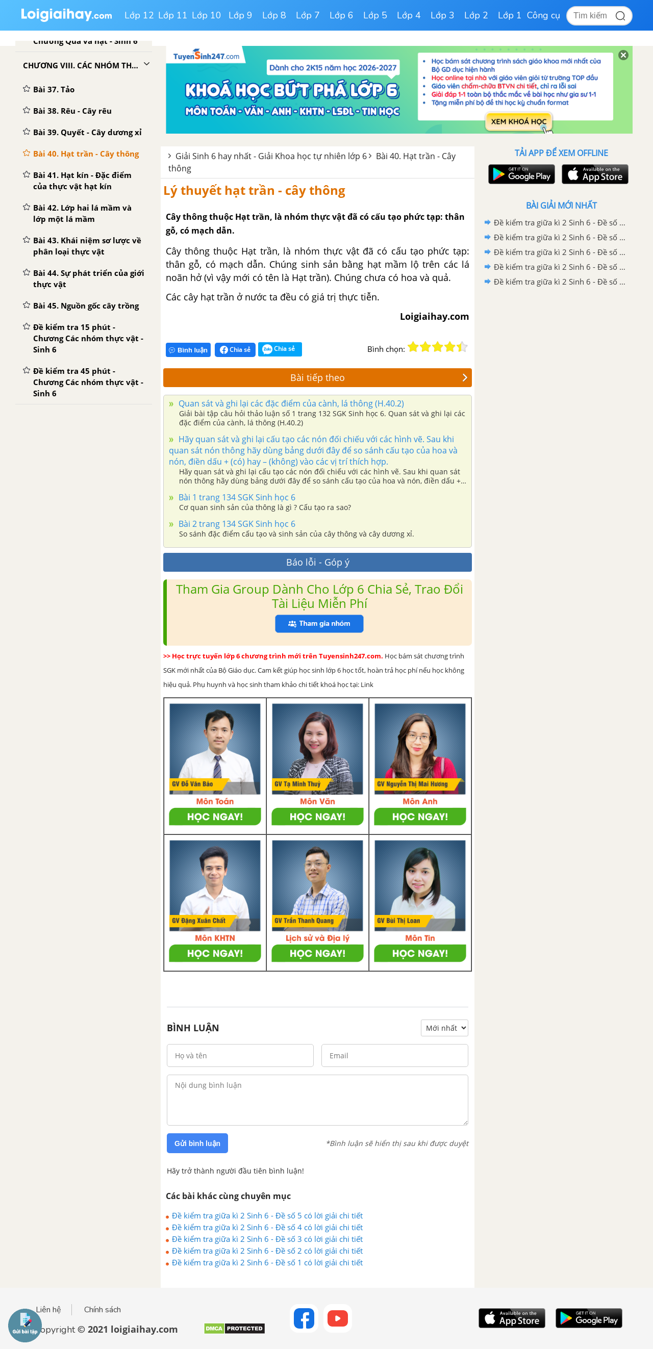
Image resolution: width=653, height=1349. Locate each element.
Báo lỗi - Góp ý (317, 562)
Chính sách (102, 1309)
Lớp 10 (206, 15)
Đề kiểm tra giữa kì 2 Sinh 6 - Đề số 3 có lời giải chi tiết (267, 1239)
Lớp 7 (308, 15)
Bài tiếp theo (379, 377)
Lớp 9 (241, 15)
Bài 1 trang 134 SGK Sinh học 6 (236, 497)
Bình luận (188, 350)
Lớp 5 (375, 15)
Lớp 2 (476, 15)
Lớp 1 (510, 15)
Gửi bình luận (197, 1143)
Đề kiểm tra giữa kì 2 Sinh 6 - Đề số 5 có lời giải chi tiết (267, 1215)
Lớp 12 (139, 15)
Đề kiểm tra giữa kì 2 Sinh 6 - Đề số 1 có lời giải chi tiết (267, 1262)
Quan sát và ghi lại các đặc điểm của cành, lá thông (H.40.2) (290, 403)
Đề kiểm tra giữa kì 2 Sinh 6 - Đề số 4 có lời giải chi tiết (267, 1227)
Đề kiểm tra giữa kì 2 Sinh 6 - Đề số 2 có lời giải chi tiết (267, 1250)
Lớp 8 (274, 15)
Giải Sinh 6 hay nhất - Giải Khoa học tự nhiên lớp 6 (271, 156)
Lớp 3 (443, 15)
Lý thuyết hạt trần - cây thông (254, 190)
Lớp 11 (173, 15)
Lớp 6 (342, 15)
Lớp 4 (409, 15)
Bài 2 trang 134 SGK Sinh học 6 (236, 523)
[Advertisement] (561, 451)
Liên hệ (48, 1309)
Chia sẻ (235, 349)
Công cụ (543, 15)
